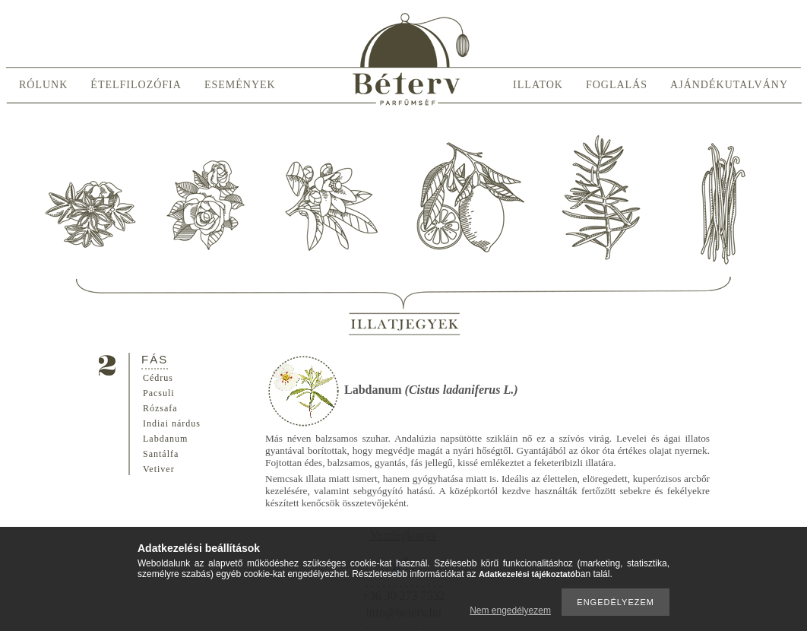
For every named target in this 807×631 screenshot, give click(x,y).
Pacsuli (159, 393)
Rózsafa (160, 408)
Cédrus (158, 378)
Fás (154, 359)
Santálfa (161, 454)
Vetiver (159, 469)
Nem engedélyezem (510, 610)
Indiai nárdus (172, 423)
